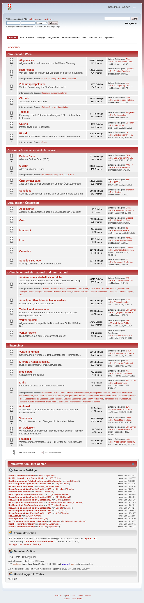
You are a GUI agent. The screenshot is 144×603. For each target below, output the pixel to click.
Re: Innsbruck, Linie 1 (119, 230)
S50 (127, 179)
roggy (128, 417)
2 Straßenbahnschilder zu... (122, 409)
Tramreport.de (125, 399)
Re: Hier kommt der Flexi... (121, 62)
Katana (129, 439)
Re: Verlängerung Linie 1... (121, 85)
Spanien (93, 292)
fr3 (127, 259)
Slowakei (84, 292)
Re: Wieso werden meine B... (122, 442)
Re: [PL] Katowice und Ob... (122, 280)
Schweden (66, 292)
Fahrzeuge (52, 78)
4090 (128, 299)
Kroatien (113, 288)
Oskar (128, 208)
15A (127, 407)
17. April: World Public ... (120, 323)
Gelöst (44, 142)
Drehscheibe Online (49, 393)
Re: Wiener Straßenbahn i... (122, 363)
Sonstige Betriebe (30, 260)
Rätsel (23, 133)
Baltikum (55, 288)
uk (127, 132)
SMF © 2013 (71, 596)
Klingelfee (130, 112)
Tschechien (102, 292)
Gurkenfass (27, 564)
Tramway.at (40, 402)
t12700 (59, 497)
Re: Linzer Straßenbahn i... (122, 240)
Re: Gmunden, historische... (122, 250)
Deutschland (72, 288)
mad (128, 97)
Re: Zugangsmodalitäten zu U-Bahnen (27, 521)
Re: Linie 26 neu (117, 125)
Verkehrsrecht (27, 332)
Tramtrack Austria (26, 402)
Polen (31, 292)
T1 (127, 228)
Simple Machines (85, 596)
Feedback (25, 439)
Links (22, 382)
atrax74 (44, 564)
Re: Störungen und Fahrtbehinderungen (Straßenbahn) (35, 481)
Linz (21, 240)
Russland (57, 292)
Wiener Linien (75, 402)
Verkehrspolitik (28, 320)
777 (10, 564)
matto (77, 564)
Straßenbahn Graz (56, 502)
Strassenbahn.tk (31, 399)
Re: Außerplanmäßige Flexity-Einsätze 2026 (29, 483)
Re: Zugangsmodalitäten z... (122, 312)
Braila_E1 (43, 486)
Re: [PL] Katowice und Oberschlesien (26, 478)
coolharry (17, 564)
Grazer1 (129, 218)
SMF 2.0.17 (60, 596)
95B (127, 278)
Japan (98, 288)
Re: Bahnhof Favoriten (120, 71)
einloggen (33, 19)
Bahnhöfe (62, 78)
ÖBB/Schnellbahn (30, 180)
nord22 (129, 238)
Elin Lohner (131, 310)
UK (116, 292)
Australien (45, 288)
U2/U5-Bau (69, 175)
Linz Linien (39, 396)
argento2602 (90, 538)
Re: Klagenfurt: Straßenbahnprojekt (25, 494)
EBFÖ (62, 393)
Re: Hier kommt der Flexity (21, 476)
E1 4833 (52, 564)
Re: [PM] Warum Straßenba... (123, 210)
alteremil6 (130, 190)
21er (91, 564)
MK (127, 371)
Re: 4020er (115, 182)
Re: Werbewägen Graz (120, 220)
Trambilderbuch (111, 399)
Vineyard (66, 564)
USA (21, 294)
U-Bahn (23, 166)
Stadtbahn (71, 78)
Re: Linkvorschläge (118, 383)
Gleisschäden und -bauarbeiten (54, 107)
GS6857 (129, 247)
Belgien (63, 288)
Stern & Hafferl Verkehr (89, 396)
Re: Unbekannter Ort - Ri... (121, 135)
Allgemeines (26, 60)
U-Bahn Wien (62, 402)
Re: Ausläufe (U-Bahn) (120, 167)
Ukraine (122, 292)
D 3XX (58, 500)
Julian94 (36, 564)
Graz (22, 220)
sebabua (84, 564)
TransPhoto (51, 402)
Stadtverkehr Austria (109, 396)
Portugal (38, 292)
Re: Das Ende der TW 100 (121, 158)
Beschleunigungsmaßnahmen (54, 93)
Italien (92, 288)
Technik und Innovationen (34, 309)
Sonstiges (25, 190)
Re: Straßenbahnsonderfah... (122, 353)
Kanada (105, 288)
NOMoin (129, 165)
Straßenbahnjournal (72, 399)
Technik (24, 112)
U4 (57, 510)
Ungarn (130, 292)
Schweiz (75, 292)
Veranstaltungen (29, 351)
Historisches (26, 69)
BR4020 (43, 527)
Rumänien (47, 292)
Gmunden (25, 251)
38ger (58, 483)
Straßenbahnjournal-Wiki (92, 399)
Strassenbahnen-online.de (51, 399)
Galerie (23, 124)
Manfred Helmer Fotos (54, 396)
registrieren (48, 19)
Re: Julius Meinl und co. (120, 420)
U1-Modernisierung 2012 (52, 175)
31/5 (128, 155)
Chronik (24, 98)
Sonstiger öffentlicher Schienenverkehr (42, 300)
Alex (128, 59)
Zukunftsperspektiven (32, 84)
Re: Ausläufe (14, 516)
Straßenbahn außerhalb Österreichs (40, 277)
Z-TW (128, 351)
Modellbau (25, 371)
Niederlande (123, 288)
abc (127, 83)
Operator (130, 69)
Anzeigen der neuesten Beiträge (25, 544)
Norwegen (23, 292)
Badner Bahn (27, 156)
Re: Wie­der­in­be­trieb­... (119, 302)
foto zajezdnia (96, 393)
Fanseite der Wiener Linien (77, 393)
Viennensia (26, 418)
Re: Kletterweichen (118, 115)
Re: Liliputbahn (116, 192)
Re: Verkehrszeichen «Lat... (122, 336)
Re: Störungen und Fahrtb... (122, 100)
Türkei (111, 292)
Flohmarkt (25, 406)
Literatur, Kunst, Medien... (34, 361)
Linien (44, 78)
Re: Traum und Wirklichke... (122, 373)
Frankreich (83, 288)
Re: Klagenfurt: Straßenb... (121, 262)
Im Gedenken (27, 427)
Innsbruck (25, 230)
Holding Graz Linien (112, 393)
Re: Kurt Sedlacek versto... (121, 429)
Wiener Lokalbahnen (91, 402)
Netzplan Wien (71, 396)
